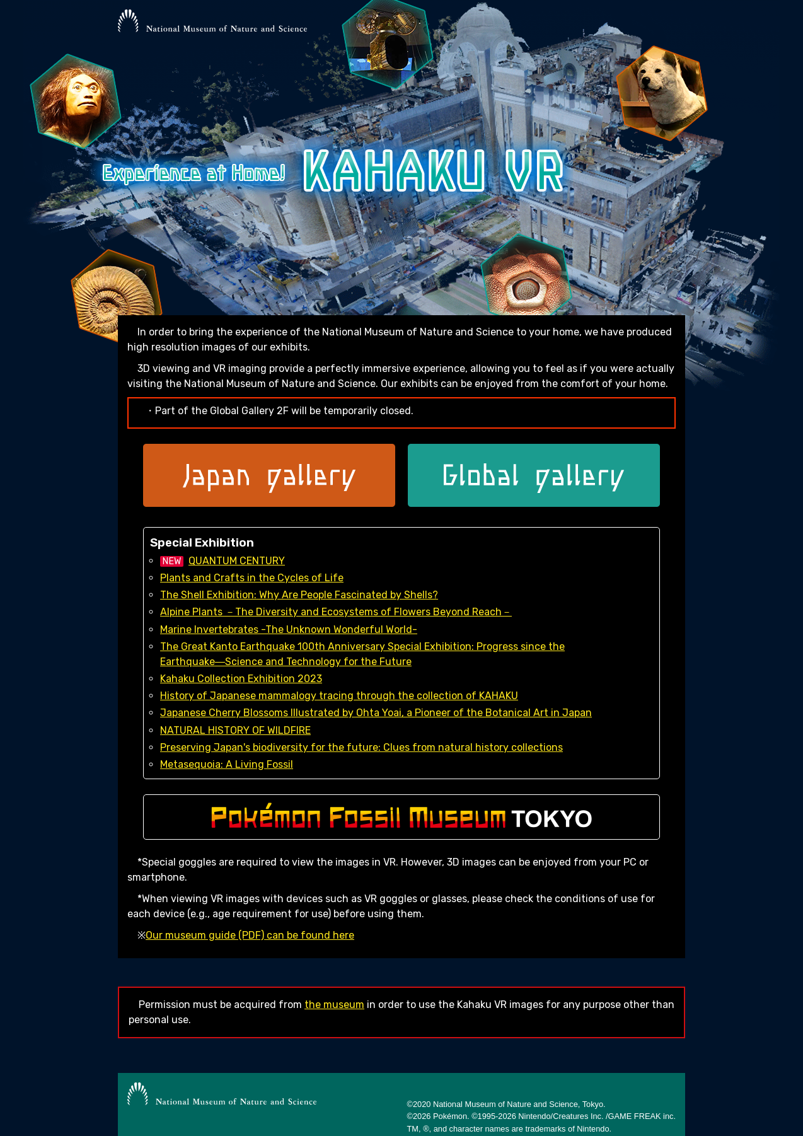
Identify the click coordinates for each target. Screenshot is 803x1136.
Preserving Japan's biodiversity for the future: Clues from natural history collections (361, 747)
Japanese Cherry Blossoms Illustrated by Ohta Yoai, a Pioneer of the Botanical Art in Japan (376, 713)
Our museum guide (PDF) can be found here (250, 935)
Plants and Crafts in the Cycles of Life (252, 578)
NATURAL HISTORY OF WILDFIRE (235, 730)
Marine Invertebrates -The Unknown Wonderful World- (288, 629)
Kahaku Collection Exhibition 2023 (241, 679)
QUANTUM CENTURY (236, 561)
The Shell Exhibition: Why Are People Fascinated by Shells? (299, 595)
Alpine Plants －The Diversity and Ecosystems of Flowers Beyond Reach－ (336, 612)
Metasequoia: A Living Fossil (226, 764)
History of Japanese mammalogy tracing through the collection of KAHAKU (339, 696)
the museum (334, 1005)
